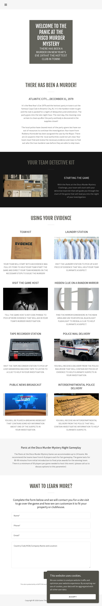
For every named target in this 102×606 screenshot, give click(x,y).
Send (51, 575)
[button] (5, 4)
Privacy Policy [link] (58, 584)
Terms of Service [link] (71, 584)
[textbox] (51, 515)
